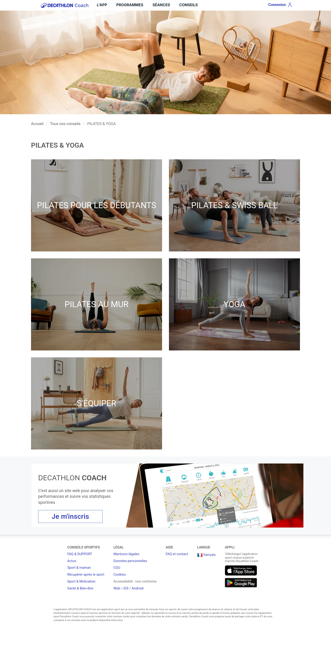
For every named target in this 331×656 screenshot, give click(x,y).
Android (137, 588)
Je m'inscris (70, 516)
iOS (125, 588)
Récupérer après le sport (85, 574)
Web (117, 588)
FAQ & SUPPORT (79, 554)
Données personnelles (130, 561)
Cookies (120, 574)
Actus (71, 561)
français (206, 555)
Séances (161, 5)
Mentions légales (127, 554)
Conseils (188, 5)
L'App (102, 5)
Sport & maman (79, 568)
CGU (117, 568)
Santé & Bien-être (80, 588)
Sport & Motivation (81, 581)
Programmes (129, 5)
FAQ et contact (177, 554)
